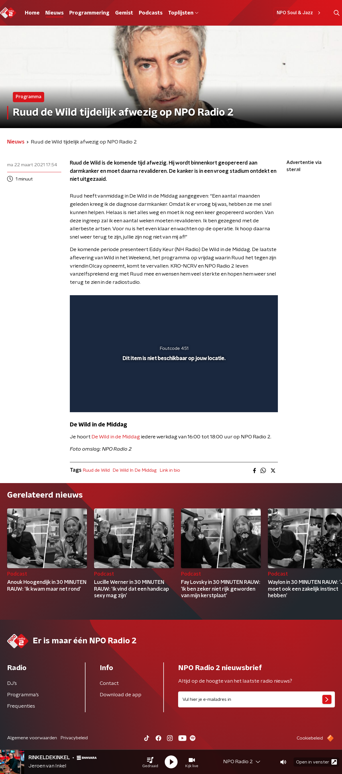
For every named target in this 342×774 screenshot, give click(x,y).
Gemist (124, 13)
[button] (150, 762)
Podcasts (150, 13)
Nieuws (54, 13)
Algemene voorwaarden (32, 738)
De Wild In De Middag (135, 470)
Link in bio (170, 470)
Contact (109, 683)
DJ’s (12, 683)
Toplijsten (183, 13)
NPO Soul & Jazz (299, 13)
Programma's (23, 694)
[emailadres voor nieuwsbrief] (256, 699)
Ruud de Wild (96, 470)
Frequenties (21, 706)
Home (32, 13)
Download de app (120, 694)
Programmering (89, 13)
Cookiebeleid (310, 738)
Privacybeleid (74, 738)
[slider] (173, 384)
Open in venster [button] (316, 762)
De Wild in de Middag (115, 437)
